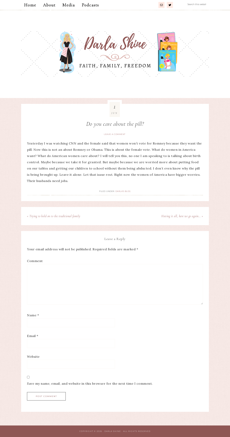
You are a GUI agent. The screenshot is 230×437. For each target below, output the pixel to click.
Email (32, 336)
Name (33, 315)
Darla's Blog (123, 191)
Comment (35, 261)
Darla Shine (115, 54)
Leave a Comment (114, 134)
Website (33, 357)
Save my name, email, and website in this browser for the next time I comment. (90, 383)
